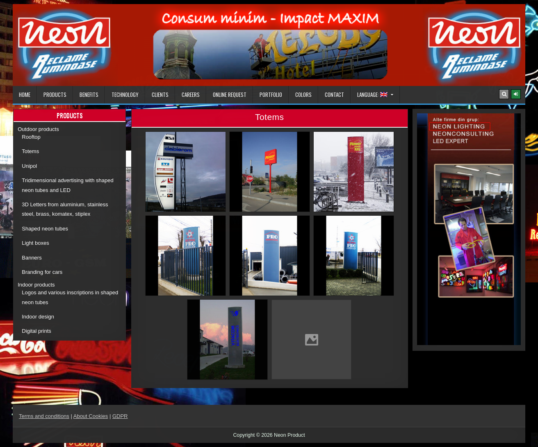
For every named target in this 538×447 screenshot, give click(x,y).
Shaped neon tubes (45, 229)
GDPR (120, 416)
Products (54, 94)
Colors (303, 94)
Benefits (89, 94)
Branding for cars (42, 272)
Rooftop (31, 137)
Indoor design (38, 317)
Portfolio (271, 94)
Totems (30, 151)
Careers (191, 94)
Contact (334, 94)
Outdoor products (38, 129)
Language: (372, 94)
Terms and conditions (44, 416)
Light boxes (35, 243)
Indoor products (36, 285)
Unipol (29, 166)
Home (24, 94)
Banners (31, 258)
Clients (160, 94)
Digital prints (36, 331)
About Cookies (90, 416)
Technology (125, 94)
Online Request (229, 94)
